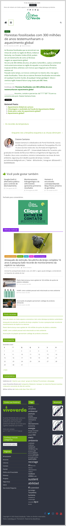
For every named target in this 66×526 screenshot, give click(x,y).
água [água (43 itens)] (36, 501)
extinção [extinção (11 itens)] (34, 432)
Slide (31, 256)
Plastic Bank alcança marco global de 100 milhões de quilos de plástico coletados (29, 327)
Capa (26, 256)
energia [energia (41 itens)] (31, 428)
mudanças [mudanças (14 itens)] (31, 445)
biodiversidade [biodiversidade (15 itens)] (32, 418)
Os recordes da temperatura (16, 124)
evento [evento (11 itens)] (30, 432)
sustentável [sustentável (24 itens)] (34, 488)
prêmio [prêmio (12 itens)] (36, 457)
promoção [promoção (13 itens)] (31, 457)
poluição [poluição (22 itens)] (36, 455)
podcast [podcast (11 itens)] (30, 455)
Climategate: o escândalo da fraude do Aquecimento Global (31, 109)
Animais (20, 256)
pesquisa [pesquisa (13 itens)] (30, 451)
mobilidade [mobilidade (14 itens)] (31, 443)
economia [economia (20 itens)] (31, 426)
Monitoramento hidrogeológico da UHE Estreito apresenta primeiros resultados (32, 183)
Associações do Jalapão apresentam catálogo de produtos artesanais (25, 333)
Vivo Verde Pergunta (9, 488)
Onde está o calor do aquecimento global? (24, 111)
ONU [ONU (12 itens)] (36, 449)
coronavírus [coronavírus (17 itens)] (32, 420)
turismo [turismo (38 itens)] (31, 495)
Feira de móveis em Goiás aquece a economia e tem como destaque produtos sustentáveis (33, 319)
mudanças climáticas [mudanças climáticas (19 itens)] (31, 448)
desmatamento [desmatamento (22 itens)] (33, 424)
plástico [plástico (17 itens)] (35, 453)
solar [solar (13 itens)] (35, 476)
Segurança (6, 482)
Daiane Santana (26, 46)
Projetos (5, 478)
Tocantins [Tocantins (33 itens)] (32, 492)
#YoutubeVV (7, 456)
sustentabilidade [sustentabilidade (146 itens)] (33, 483)
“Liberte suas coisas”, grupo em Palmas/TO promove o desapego (33, 381)
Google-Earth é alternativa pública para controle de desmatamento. (11, 182)
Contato (5, 466)
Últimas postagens (40, 256)
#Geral (7, 31)
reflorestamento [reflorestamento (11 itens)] (32, 469)
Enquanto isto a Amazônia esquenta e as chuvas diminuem (37, 133)
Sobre (5, 485)
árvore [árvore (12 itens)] (30, 504)
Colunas (5, 463)
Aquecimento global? (16, 113)
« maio (5, 370)
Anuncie (5, 460)
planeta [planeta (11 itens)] (30, 453)
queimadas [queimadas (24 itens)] (32, 459)
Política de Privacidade (10, 472)
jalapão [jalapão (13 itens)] (30, 435)
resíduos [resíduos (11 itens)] (30, 471)
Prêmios (5, 475)
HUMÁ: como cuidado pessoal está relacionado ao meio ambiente (38, 290)
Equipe (5, 469)
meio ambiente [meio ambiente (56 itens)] (33, 439)
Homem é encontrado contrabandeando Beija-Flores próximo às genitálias (53, 183)
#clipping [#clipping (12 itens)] (30, 406)
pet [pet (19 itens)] (35, 451)
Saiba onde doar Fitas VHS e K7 (25, 389)
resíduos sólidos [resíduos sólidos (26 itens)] (31, 475)
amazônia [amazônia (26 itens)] (32, 409)
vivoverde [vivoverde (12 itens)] (30, 502)
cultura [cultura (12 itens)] (30, 422)
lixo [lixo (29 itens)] (34, 435)
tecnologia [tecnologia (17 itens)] (31, 490)
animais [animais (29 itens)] (31, 414)
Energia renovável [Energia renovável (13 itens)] (33, 430)
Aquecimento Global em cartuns (20, 107)
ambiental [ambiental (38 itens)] (32, 411)
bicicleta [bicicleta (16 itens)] (30, 416)
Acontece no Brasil (10, 256)
